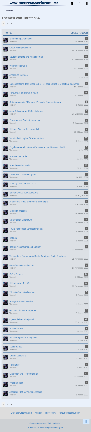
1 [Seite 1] (3, 23)
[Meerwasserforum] (34, 3)
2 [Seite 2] (7, 23)
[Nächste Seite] (16, 23)
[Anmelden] (79, 4)
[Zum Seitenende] (86, 421)
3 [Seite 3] (11, 23)
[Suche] (72, 4)
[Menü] (87, 4)
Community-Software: (45, 423)
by (45, 428)
